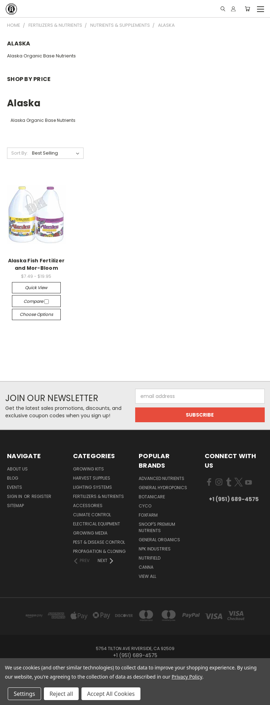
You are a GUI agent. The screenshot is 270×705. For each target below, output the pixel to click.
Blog (12, 478)
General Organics (159, 540)
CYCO (145, 506)
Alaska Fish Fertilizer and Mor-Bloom (36, 264)
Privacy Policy (187, 676)
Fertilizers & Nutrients (98, 496)
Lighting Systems (92, 487)
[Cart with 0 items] (247, 8)
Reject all (61, 694)
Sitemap (15, 506)
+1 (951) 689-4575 (234, 499)
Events (14, 487)
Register (41, 496)
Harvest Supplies (91, 478)
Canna (146, 567)
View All (147, 576)
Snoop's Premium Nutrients (157, 527)
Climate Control (92, 515)
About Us (17, 469)
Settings (24, 694)
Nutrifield (149, 558)
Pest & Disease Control (99, 542)
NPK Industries (155, 549)
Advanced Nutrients (161, 478)
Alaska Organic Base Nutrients (41, 55)
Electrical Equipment (96, 524)
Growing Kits (88, 469)
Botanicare (152, 497)
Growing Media (90, 533)
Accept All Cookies (111, 694)
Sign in (15, 496)
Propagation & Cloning (99, 551)
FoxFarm (148, 515)
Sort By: (19, 153)
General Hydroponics (163, 488)
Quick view (36, 288)
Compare (36, 301)
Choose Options (36, 314)
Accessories (88, 506)
